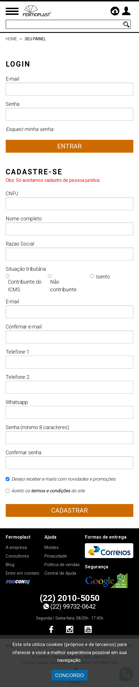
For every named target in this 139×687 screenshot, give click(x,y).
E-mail (69, 85)
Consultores (17, 556)
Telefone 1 (69, 359)
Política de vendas (62, 564)
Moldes (51, 547)
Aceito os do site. (46, 492)
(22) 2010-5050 (70, 598)
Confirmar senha (69, 459)
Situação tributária (26, 269)
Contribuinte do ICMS (25, 285)
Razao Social (69, 250)
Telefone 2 (69, 384)
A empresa (16, 547)
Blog (10, 564)
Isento (103, 277)
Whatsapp (69, 409)
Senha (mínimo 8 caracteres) (69, 434)
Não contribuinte (63, 285)
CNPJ (69, 200)
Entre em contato (22, 573)
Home (11, 39)
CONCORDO (69, 675)
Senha (69, 111)
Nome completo (69, 225)
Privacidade (55, 556)
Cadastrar (69, 510)
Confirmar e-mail (69, 333)
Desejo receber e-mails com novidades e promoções (60, 481)
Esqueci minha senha (29, 129)
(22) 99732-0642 (69, 606)
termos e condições (50, 490)
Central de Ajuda (60, 573)
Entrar (69, 146)
